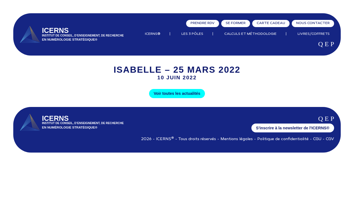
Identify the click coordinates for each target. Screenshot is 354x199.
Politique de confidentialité (283, 139)
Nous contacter (313, 23)
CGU (317, 139)
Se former (236, 23)
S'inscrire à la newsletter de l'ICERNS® (292, 128)
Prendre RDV (203, 23)
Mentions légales (236, 139)
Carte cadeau (271, 23)
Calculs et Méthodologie (250, 34)
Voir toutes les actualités (177, 93)
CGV (330, 139)
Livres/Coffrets (314, 34)
